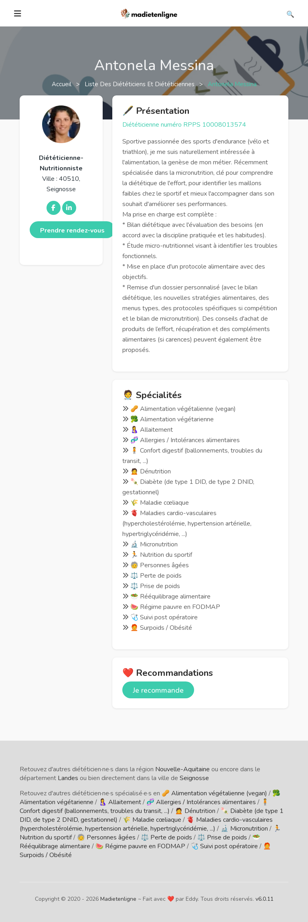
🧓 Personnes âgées (106, 837)
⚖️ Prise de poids (222, 837)
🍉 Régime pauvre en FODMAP (140, 846)
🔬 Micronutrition (244, 828)
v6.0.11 (264, 899)
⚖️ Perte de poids (166, 837)
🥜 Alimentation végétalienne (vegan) (214, 793)
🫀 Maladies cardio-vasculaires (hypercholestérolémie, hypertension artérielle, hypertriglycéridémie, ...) (146, 824)
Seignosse (194, 778)
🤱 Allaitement (120, 802)
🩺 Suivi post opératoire (224, 846)
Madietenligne (118, 899)
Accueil (62, 84)
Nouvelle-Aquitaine (182, 769)
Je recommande (158, 690)
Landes (68, 778)
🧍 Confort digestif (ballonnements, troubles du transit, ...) (144, 806)
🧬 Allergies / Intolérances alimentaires (201, 802)
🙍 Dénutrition (195, 811)
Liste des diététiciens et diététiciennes (140, 84)
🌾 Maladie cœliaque (152, 819)
